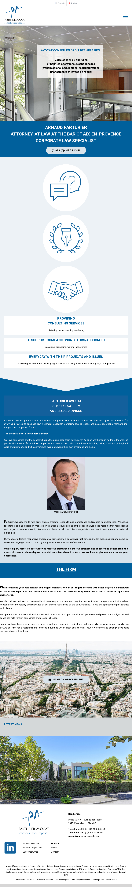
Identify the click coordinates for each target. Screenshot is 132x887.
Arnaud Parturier (31, 843)
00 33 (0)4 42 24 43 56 (93, 829)
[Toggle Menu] (125, 17)
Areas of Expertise (32, 847)
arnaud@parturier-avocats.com (84, 836)
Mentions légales (62, 880)
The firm (55, 843)
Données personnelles (80, 880)
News (54, 847)
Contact (55, 851)
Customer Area (30, 851)
